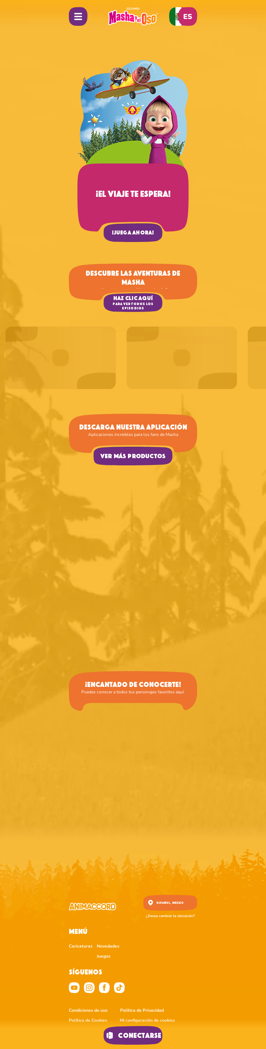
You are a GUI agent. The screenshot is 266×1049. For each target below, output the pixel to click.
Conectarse (132, 1035)
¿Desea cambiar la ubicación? (170, 916)
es (187, 17)
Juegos (103, 956)
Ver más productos (133, 456)
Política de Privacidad (142, 1010)
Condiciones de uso (88, 1010)
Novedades (108, 946)
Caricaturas (80, 946)
